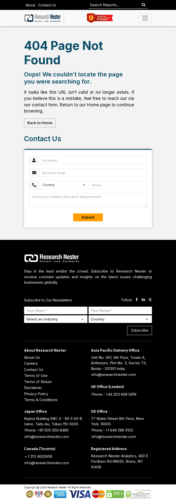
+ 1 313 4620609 (38, 456)
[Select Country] (120, 319)
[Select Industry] (56, 319)
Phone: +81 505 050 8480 (47, 430)
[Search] (143, 5)
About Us (32, 357)
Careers (31, 363)
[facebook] (137, 300)
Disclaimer (33, 387)
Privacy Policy (36, 393)
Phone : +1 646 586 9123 (112, 430)
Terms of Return (38, 381)
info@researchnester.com (113, 374)
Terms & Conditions (41, 399)
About (30, 5)
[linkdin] (143, 300)
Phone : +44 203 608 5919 (113, 394)
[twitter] (150, 300)
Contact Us (47, 5)
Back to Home (39, 122)
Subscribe (139, 330)
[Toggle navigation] (145, 18)
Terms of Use (36, 375)
